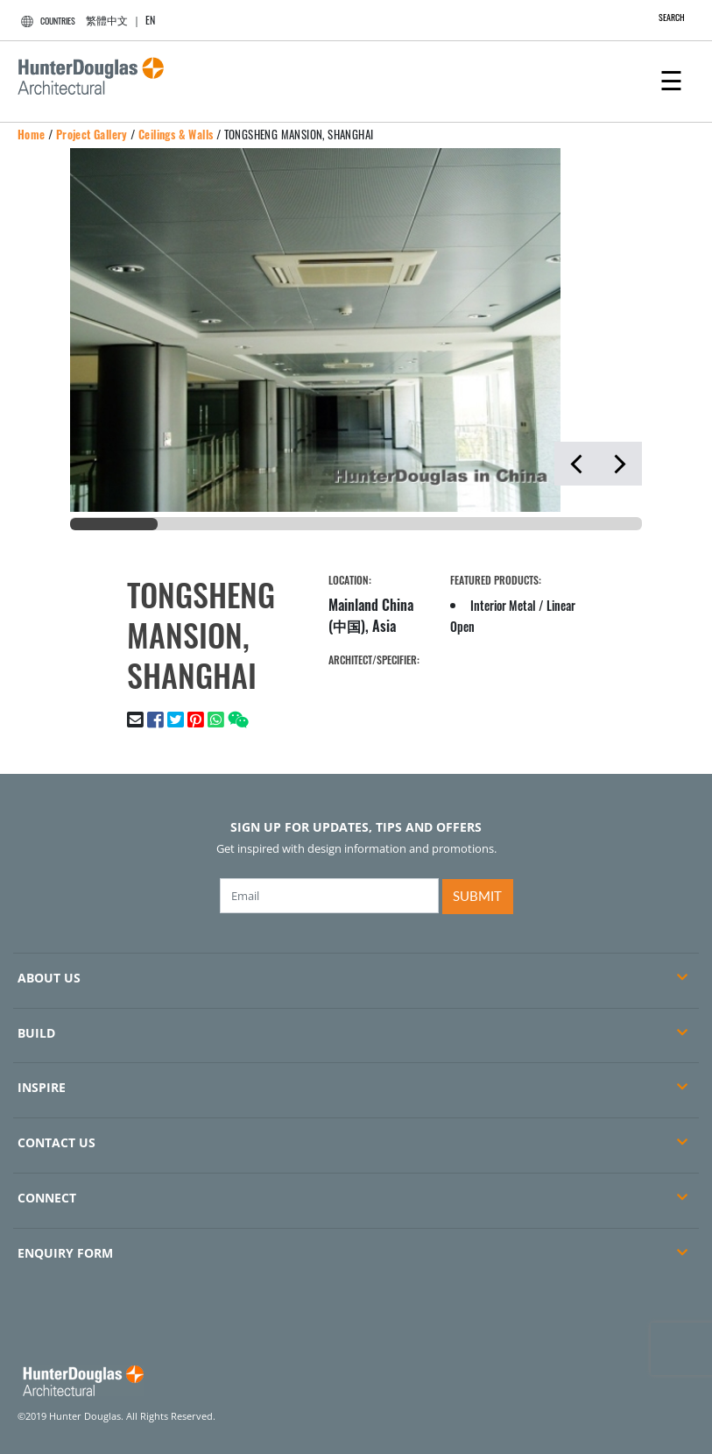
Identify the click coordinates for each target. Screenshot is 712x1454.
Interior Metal (503, 605)
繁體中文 (107, 19)
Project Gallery (92, 134)
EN (150, 19)
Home (32, 134)
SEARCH (662, 17)
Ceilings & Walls (175, 134)
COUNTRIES (45, 20)
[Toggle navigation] (671, 78)
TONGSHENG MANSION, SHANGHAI (299, 134)
